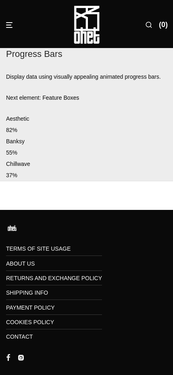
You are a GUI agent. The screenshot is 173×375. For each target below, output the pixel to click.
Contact (19, 336)
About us (20, 263)
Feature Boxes (60, 97)
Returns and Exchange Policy (54, 278)
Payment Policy (30, 307)
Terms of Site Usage (38, 248)
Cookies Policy (30, 322)
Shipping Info (27, 292)
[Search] (149, 25)
